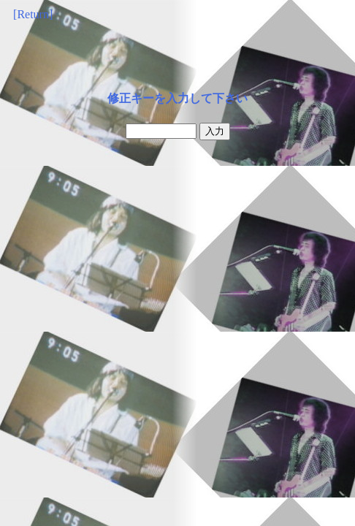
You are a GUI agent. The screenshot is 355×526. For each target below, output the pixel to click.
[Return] (33, 14)
